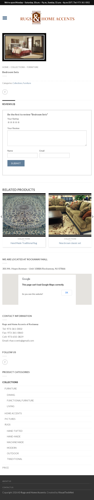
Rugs (7, 424)
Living (10, 406)
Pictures (10, 419)
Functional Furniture (20, 400)
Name (10, 150)
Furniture (32, 67)
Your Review (13, 128)
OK (66, 292)
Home (5, 67)
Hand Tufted (15, 431)
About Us (6, 481)
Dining (11, 395)
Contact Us (7, 487)
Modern (12, 447)
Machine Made (15, 442)
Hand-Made (14, 436)
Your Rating (13, 118)
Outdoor (13, 453)
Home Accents (13, 413)
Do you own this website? (32, 294)
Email (42, 150)
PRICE (5, 467)
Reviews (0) (8, 104)
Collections (18, 67)
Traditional (14, 459)
